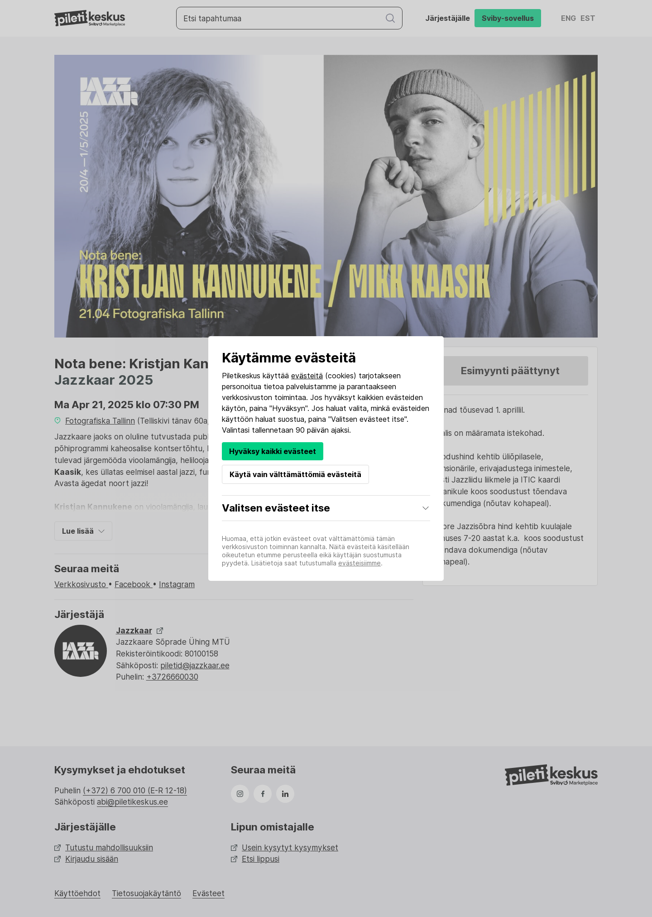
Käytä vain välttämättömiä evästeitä (295, 474)
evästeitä (307, 375)
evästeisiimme (359, 563)
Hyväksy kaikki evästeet (272, 451)
